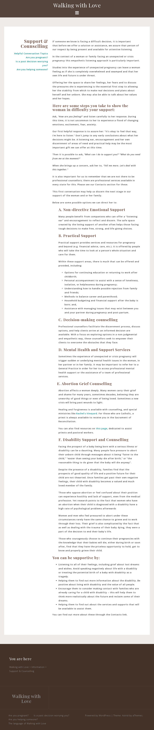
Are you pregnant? (37, 57)
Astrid (125, 715)
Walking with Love (77, 5)
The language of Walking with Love (27, 723)
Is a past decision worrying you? (51, 715)
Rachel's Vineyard (86, 413)
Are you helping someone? (32, 69)
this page (101, 428)
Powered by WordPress (98, 715)
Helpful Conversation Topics (31, 53)
